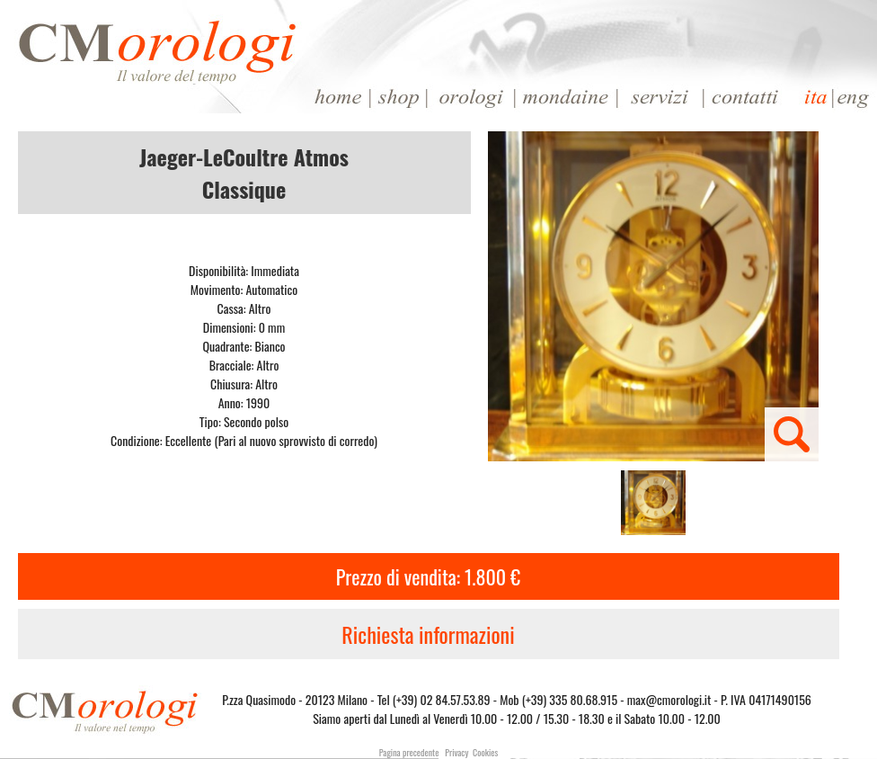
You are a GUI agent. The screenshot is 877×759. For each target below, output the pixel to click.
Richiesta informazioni (427, 634)
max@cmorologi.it (669, 699)
